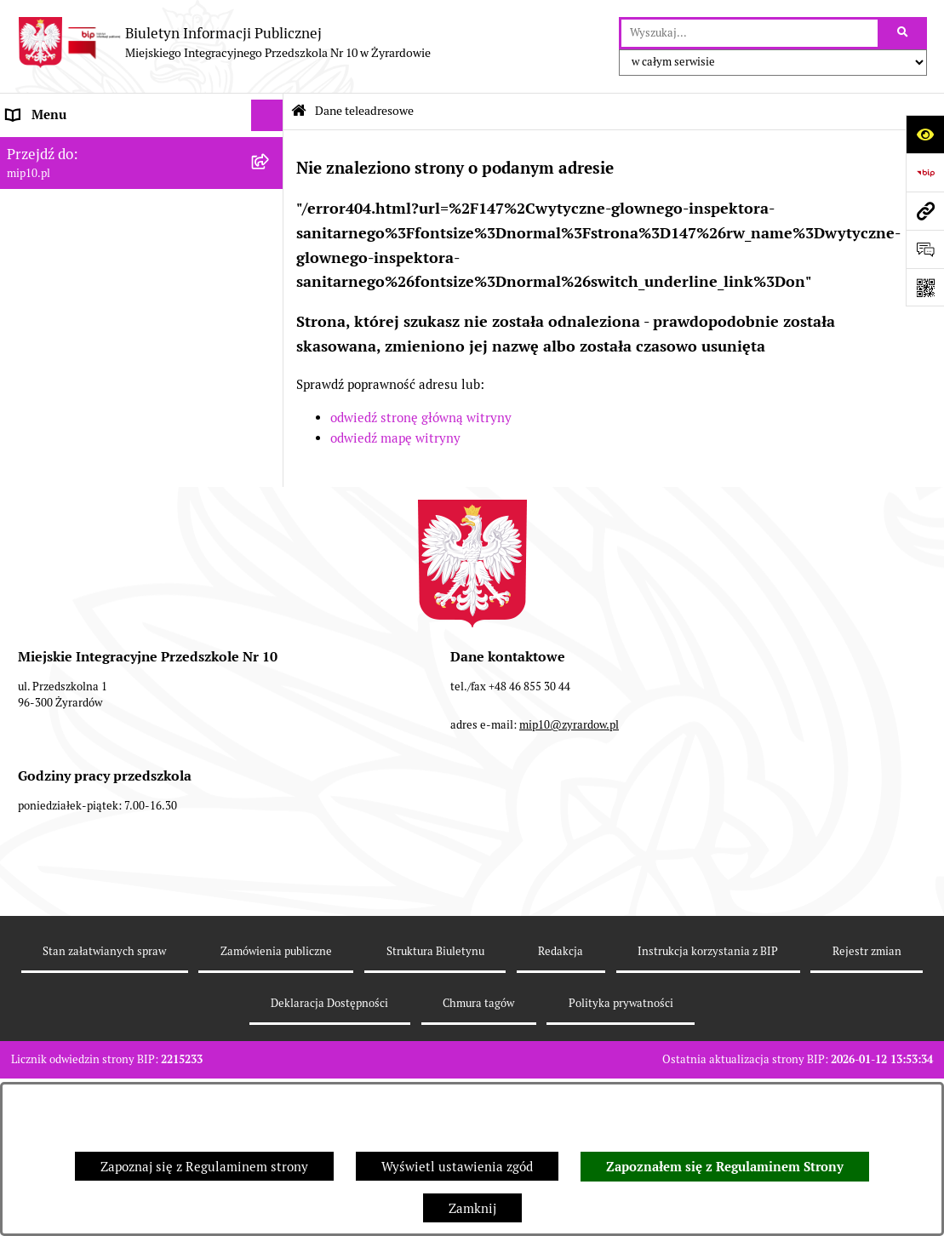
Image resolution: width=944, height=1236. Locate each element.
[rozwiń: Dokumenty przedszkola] (270, 243)
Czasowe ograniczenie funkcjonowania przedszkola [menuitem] (119, 444)
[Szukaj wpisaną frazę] (903, 33)
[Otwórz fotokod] (925, 287)
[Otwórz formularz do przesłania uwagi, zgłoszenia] (925, 249)
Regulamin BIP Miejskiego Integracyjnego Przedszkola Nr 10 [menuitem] (128, 348)
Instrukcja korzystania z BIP (708, 1070)
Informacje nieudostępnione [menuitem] (88, 306)
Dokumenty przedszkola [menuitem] (76, 242)
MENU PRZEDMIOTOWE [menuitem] (78, 211)
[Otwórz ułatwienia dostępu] (925, 134)
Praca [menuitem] (23, 274)
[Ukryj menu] (267, 116)
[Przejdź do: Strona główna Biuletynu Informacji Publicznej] (298, 111)
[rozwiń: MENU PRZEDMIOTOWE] (270, 211)
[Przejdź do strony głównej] (224, 42)
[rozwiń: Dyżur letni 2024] (270, 500)
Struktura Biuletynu (435, 1070)
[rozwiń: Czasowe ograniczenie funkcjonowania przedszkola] (270, 435)
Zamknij (472, 1208)
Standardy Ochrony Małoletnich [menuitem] (99, 532)
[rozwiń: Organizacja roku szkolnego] (270, 404)
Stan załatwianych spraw (104, 1070)
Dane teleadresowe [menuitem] (62, 147)
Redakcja (560, 1070)
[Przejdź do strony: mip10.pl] (925, 211)
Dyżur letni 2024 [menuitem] (55, 499)
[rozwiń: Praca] (270, 275)
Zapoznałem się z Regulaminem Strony (725, 1167)
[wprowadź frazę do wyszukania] (749, 33)
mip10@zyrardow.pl (569, 844)
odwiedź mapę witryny (395, 438)
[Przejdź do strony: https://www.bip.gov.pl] (925, 172)
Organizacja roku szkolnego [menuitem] (87, 403)
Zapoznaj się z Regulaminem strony (204, 1167)
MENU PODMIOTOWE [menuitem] (70, 178)
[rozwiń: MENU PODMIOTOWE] (270, 179)
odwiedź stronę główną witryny (421, 417)
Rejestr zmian (866, 1070)
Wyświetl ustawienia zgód (457, 1167)
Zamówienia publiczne (276, 1070)
